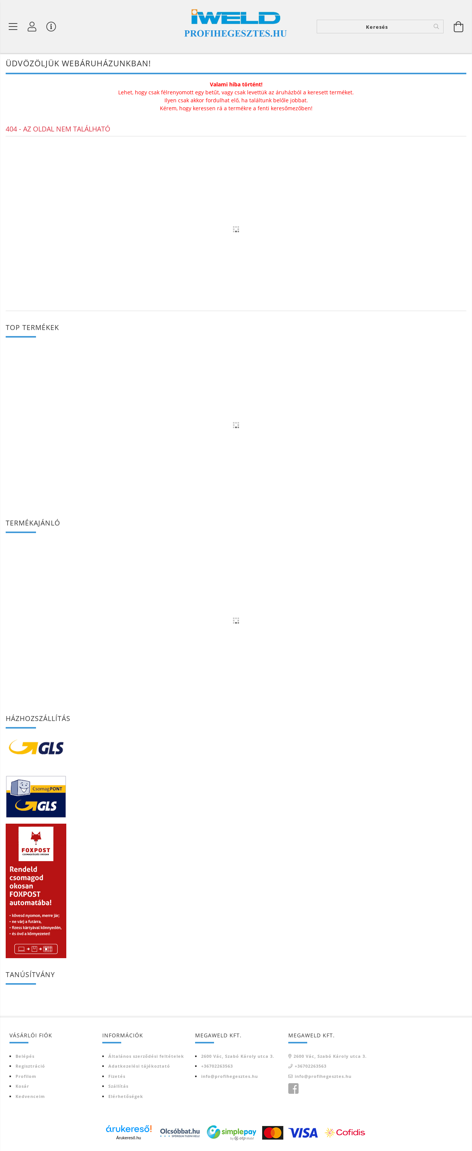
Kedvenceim (30, 1096)
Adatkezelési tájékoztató (139, 1066)
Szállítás (118, 1086)
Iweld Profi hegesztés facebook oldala (293, 1089)
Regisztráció (30, 1066)
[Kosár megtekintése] (458, 26)
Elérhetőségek (125, 1096)
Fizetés (116, 1076)
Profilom (26, 1076)
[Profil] (32, 26)
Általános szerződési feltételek (146, 1056)
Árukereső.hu (128, 1137)
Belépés (25, 1056)
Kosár (22, 1086)
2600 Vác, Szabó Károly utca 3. (237, 1056)
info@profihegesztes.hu (229, 1076)
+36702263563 (217, 1066)
